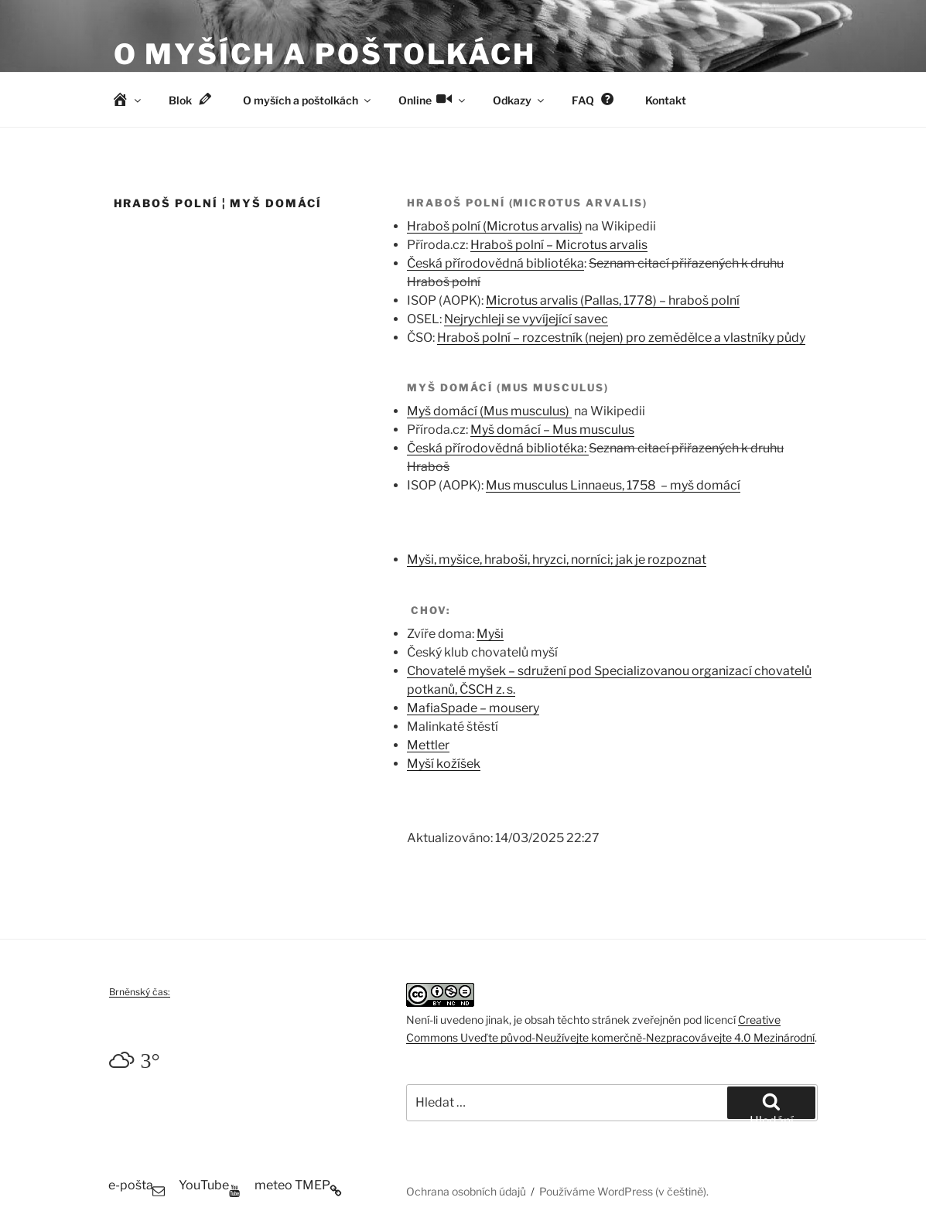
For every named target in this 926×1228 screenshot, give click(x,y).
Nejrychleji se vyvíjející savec (526, 319)
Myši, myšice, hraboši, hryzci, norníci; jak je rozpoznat (556, 559)
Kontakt (665, 100)
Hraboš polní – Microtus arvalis (559, 244)
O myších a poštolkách (325, 54)
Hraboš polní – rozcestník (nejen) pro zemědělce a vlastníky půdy (621, 337)
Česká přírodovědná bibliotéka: (498, 448)
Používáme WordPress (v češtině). (624, 1191)
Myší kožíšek (443, 763)
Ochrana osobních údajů (466, 1191)
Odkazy (519, 100)
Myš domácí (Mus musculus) (489, 411)
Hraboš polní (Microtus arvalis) (495, 226)
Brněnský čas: (139, 992)
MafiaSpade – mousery (473, 708)
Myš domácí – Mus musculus (552, 429)
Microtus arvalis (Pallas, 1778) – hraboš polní (613, 300)
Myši (490, 633)
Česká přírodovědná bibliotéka (495, 263)
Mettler (428, 745)
